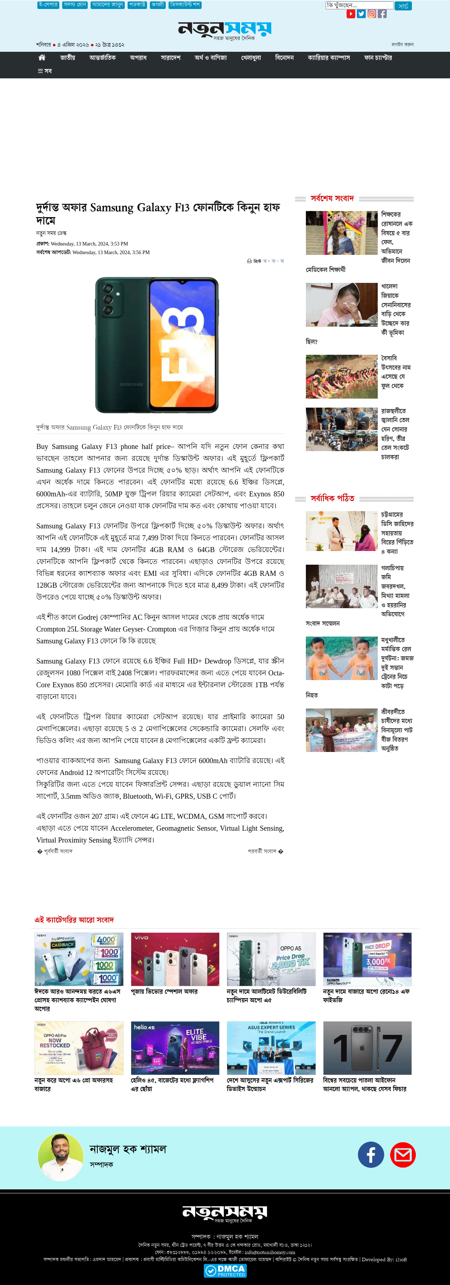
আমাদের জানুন (107, 5)
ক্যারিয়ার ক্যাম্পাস (329, 58)
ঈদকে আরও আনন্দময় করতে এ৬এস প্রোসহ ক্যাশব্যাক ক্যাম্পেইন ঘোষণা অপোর (77, 1001)
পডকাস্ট (137, 5)
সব (45, 71)
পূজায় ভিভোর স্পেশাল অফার (164, 992)
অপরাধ (138, 58)
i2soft (401, 1260)
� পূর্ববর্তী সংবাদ (55, 852)
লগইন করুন (403, 45)
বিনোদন (284, 58)
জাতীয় (67, 58)
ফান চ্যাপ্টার (378, 58)
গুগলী (158, 5)
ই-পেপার (48, 5)
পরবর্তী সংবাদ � (266, 852)
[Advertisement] (225, 132)
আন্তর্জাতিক (102, 58)
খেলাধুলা (251, 58)
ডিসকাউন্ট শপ (185, 5)
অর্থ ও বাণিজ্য (211, 58)
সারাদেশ (170, 58)
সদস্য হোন (75, 5)
